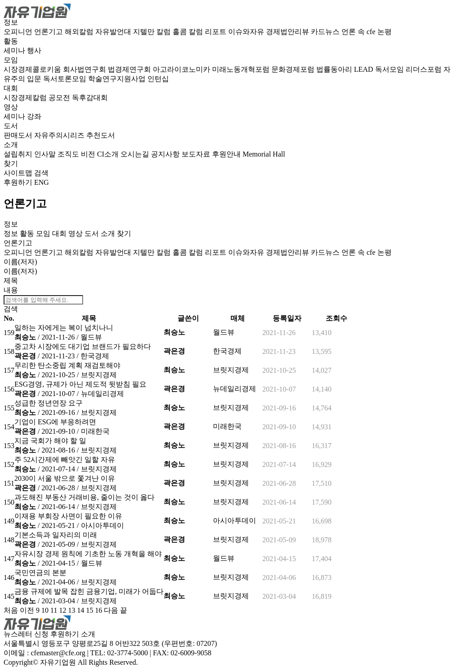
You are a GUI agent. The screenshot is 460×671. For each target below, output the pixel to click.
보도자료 (196, 154)
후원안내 (227, 154)
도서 (11, 126)
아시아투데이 (102, 525)
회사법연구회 (85, 69)
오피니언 (19, 31)
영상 (11, 107)
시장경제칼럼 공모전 (38, 97)
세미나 (15, 50)
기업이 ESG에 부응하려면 (55, 422)
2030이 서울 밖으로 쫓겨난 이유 (64, 478)
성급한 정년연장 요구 (48, 403)
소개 (11, 144)
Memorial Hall (264, 154)
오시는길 (135, 154)
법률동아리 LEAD (345, 69)
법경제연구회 (130, 69)
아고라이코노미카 (182, 69)
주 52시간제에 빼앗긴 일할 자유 (64, 459)
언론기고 (49, 31)
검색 (41, 173)
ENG (41, 182)
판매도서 (19, 135)
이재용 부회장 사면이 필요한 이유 (68, 516)
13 (71, 610)
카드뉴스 (326, 31)
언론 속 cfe (359, 31)
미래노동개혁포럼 (241, 69)
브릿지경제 (99, 375)
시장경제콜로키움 (33, 69)
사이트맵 (19, 173)
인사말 (46, 154)
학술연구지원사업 (117, 79)
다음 (111, 610)
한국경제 (94, 356)
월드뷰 (91, 337)
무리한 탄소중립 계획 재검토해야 (67, 365)
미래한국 (95, 431)
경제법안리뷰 (288, 31)
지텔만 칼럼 (152, 31)
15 (89, 610)
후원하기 (18, 182)
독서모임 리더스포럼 (409, 69)
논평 (384, 31)
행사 (34, 50)
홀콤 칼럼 (188, 31)
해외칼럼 (80, 31)
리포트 (216, 31)
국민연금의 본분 (40, 572)
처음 (11, 610)
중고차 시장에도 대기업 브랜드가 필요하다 (82, 346)
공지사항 (166, 154)
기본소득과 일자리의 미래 (55, 535)
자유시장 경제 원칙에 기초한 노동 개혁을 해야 (88, 554)
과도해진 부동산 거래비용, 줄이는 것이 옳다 (84, 497)
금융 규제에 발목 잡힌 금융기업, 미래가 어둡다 (89, 591)
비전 (89, 154)
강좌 (34, 116)
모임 (11, 60)
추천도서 (100, 135)
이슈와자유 (247, 31)
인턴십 (158, 79)
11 (53, 610)
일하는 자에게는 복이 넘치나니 (63, 327)
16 (98, 610)
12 (62, 610)
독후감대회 (90, 97)
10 (45, 610)
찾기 (11, 163)
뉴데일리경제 (102, 393)
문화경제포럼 (293, 69)
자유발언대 (114, 31)
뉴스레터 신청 (26, 634)
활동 (11, 41)
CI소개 (108, 154)
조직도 (69, 154)
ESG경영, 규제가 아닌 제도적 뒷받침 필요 (80, 384)
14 (80, 610)
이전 (27, 610)
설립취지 (19, 154)
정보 (11, 22)
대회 (11, 88)
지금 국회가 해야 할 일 (50, 440)
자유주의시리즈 (60, 135)
